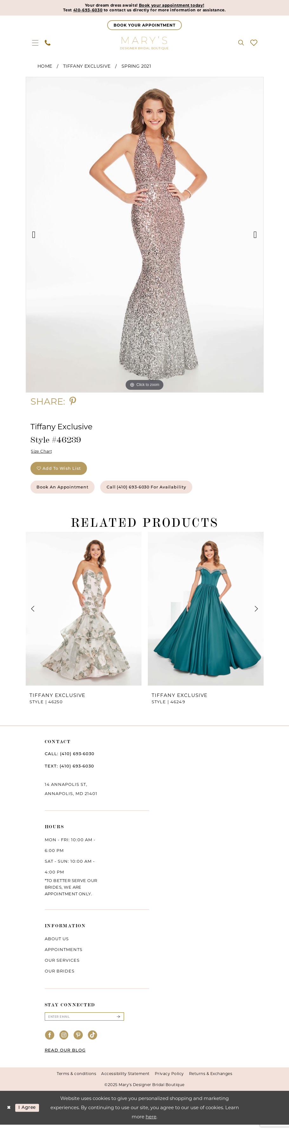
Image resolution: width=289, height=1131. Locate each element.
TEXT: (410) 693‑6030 (69, 771)
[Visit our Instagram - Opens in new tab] (64, 1041)
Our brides (60, 976)
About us (57, 944)
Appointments (63, 955)
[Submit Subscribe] (118, 1022)
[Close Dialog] (9, 1114)
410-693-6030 (79, 10)
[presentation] (83, 614)
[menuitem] (35, 43)
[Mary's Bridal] (144, 43)
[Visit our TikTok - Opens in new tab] (93, 1041)
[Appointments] (144, 26)
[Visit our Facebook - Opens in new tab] (50, 1041)
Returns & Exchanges (211, 1080)
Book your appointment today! (175, 5)
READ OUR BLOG (65, 1056)
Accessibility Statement (125, 1080)
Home (44, 67)
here (151, 1123)
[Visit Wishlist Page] (253, 43)
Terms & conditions (76, 1080)
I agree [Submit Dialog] (29, 1114)
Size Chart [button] (43, 453)
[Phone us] (48, 44)
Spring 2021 (136, 67)
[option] (144, 235)
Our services (62, 965)
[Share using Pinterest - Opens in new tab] (72, 402)
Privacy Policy (169, 1080)
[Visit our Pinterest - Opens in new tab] (78, 1041)
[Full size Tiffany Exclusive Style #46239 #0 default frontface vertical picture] (144, 235)
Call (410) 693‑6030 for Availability (160, 492)
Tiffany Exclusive (87, 67)
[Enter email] (84, 1022)
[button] (35, 43)
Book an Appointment (66, 492)
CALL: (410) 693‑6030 (70, 759)
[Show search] (241, 44)
